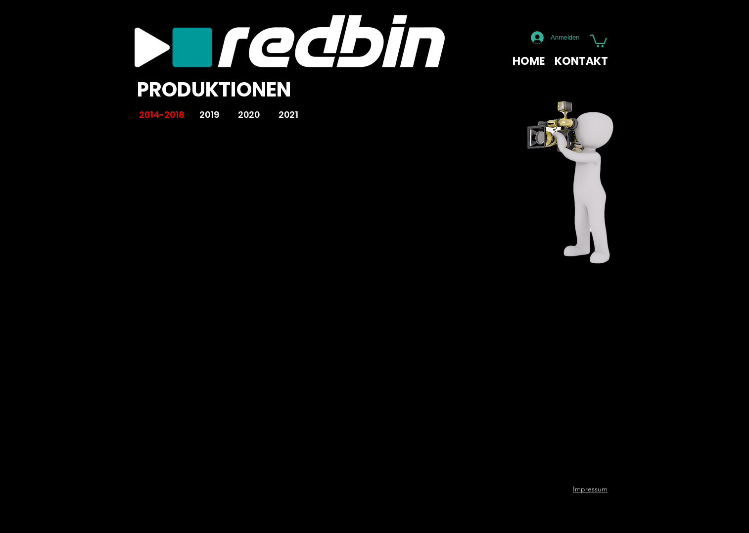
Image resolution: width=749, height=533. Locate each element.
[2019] (209, 115)
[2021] (288, 115)
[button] (598, 40)
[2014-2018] (161, 115)
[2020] (249, 115)
